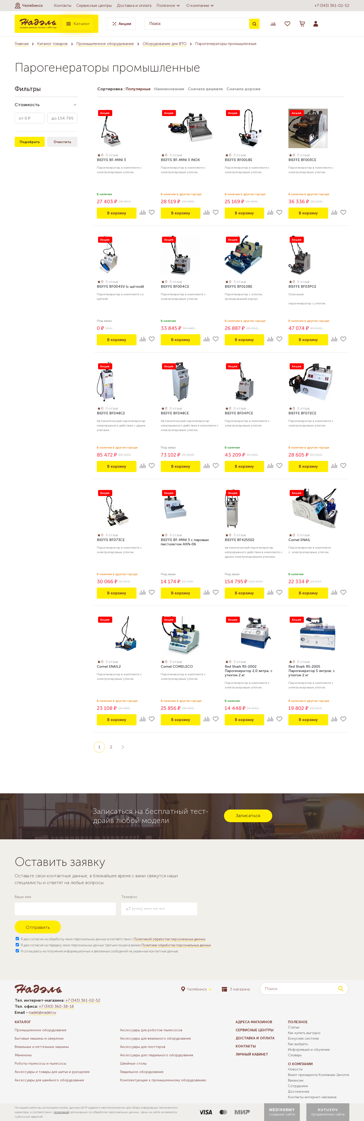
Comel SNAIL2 (109, 667)
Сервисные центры (94, 5)
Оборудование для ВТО (165, 43)
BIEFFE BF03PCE (302, 287)
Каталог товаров (52, 43)
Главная (22, 43)
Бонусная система (303, 1038)
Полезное (168, 6)
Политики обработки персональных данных (176, 945)
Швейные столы (133, 1063)
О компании (200, 6)
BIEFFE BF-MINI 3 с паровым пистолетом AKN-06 (185, 543)
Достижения (298, 1091)
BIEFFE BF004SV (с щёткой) (120, 287)
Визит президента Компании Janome (318, 1075)
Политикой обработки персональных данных (169, 939)
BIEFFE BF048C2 (111, 414)
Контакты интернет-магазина (312, 1097)
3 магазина (236, 989)
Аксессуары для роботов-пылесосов (151, 1030)
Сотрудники (298, 1086)
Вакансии (295, 1080)
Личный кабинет (252, 1054)
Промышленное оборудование (105, 43)
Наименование (169, 88)
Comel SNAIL (299, 541)
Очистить (62, 142)
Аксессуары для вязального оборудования (155, 1038)
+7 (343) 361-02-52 (331, 5)
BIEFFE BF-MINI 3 (111, 161)
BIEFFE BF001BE (238, 161)
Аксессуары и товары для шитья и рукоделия (52, 1072)
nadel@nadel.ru (42, 1012)
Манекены (23, 1055)
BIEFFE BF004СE (175, 287)
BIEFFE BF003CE (302, 161)
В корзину (116, 213)
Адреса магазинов (254, 1022)
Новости (295, 1069)
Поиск (254, 24)
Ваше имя (23, 897)
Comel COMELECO (177, 667)
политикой (61, 1112)
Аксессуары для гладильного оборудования (156, 1055)
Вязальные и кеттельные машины (42, 1047)
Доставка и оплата (134, 5)
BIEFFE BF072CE (302, 414)
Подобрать (30, 142)
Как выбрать (298, 1044)
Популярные (138, 88)
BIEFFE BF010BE (238, 287)
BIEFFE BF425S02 (239, 541)
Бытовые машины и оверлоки (39, 1038)
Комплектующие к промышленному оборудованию (163, 1080)
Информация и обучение (309, 1049)
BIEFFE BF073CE (111, 541)
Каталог (77, 24)
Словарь (295, 1055)
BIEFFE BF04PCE (239, 414)
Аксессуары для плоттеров (142, 1047)
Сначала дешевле (205, 88)
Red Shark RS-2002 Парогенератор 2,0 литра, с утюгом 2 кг (248, 671)
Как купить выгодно (304, 1033)
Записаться (248, 815)
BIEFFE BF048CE (175, 414)
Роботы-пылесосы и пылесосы (40, 1063)
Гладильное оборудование (142, 1072)
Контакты (62, 5)
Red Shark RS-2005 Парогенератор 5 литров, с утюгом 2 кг (311, 671)
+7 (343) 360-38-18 (56, 1006)
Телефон (129, 897)
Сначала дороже (243, 88)
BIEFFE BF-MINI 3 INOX (180, 161)
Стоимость (27, 104)
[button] (29, 6)
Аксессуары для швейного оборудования (49, 1080)
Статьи (293, 1027)
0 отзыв (113, 156)
